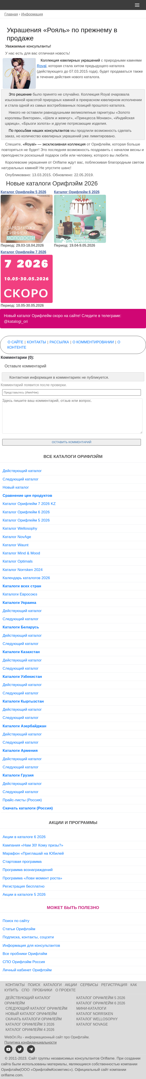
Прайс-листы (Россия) (22, 800)
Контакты (36, 342)
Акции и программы (73, 822)
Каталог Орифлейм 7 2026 (23, 252)
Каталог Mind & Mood (21, 553)
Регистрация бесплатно (23, 886)
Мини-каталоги (91, 1008)
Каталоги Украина (19, 602)
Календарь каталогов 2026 (26, 578)
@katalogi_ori (16, 321)
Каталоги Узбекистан (22, 676)
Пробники (42, 990)
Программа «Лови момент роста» (32, 878)
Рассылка (59, 342)
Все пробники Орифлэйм (25, 953)
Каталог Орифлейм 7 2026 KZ (29, 503)
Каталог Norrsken (94, 1014)
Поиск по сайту (16, 920)
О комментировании (93, 342)
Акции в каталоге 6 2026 (24, 837)
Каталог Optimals (18, 561)
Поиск (34, 985)
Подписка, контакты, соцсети (28, 937)
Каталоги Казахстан (21, 652)
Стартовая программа (22, 861)
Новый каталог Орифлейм (31, 1014)
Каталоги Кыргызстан (23, 701)
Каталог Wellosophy (20, 528)
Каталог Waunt (16, 545)
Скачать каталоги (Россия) (28, 808)
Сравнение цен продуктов (27, 495)
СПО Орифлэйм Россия (24, 962)
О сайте (15, 342)
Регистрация (114, 985)
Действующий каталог (22, 471)
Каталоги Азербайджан (24, 726)
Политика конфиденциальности (30, 1042)
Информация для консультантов (31, 945)
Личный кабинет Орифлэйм (27, 970)
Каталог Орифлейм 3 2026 (30, 1024)
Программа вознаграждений (28, 869)
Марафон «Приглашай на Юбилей (33, 853)
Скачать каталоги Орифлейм (34, 1019)
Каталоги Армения (20, 750)
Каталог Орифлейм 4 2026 (30, 1030)
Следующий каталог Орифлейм (36, 1008)
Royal (41, 66)
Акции (71, 985)
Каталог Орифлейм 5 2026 (23, 192)
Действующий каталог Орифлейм (27, 1000)
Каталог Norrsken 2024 (23, 569)
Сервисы (89, 985)
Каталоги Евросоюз (20, 594)
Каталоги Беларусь (21, 627)
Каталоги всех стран (22, 586)
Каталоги (53, 985)
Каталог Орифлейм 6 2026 (77, 192)
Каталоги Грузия (18, 775)
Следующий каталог (20, 479)
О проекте (65, 990)
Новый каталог (16, 487)
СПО (25, 990)
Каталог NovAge (17, 537)
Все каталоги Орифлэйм (73, 456)
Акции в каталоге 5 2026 (24, 894)
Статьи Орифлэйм (19, 929)
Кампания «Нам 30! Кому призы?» (33, 845)
